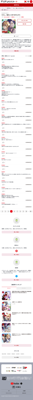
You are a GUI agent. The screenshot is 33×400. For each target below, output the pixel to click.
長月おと (13, 16)
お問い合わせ (24, 393)
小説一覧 (24, 24)
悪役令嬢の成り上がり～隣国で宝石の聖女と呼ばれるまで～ (21, 313)
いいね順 (29, 55)
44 (4, 191)
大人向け (17, 353)
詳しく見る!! (16, 232)
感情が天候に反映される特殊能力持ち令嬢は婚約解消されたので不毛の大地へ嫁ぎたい (21, 292)
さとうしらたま (6, 16)
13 (4, 177)
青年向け (13, 353)
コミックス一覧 (24, 20)
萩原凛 (22, 16)
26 (4, 169)
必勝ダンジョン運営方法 (17, 302)
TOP (8, 390)
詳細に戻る (16, 51)
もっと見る (16, 345)
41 (4, 184)
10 (4, 155)
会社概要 (24, 390)
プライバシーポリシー (9, 393)
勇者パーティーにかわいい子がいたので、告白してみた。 (21, 324)
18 (4, 162)
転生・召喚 (4, 353)
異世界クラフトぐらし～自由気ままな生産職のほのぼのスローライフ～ (21, 334)
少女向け (22, 353)
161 (30, 211)
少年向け (8, 353)
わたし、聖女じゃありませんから (11, 15)
